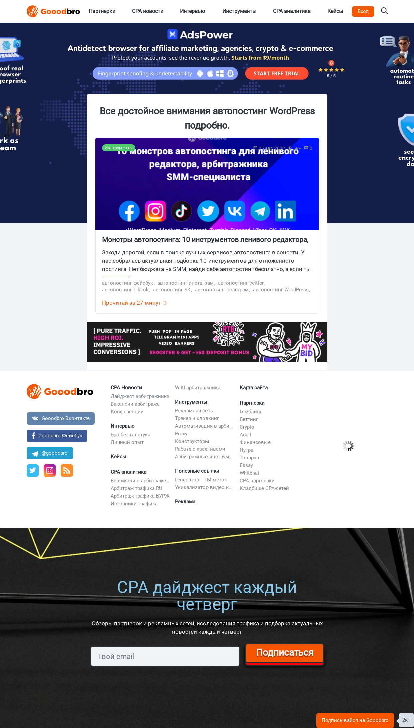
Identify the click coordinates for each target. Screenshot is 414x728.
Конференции (127, 412)
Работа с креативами (200, 449)
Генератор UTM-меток (201, 480)
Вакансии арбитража (135, 404)
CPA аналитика (128, 472)
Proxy (181, 434)
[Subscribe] (165, 656)
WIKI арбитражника (197, 388)
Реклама (185, 502)
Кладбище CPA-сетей (264, 488)
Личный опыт (127, 442)
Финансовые (255, 442)
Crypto (247, 427)
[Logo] (53, 11)
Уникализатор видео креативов (205, 487)
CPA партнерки (257, 481)
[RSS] (67, 470)
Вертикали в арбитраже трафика (140, 481)
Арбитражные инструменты (205, 457)
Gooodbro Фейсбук (57, 435)
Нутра (246, 450)
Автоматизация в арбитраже (205, 426)
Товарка (249, 458)
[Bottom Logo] (60, 391)
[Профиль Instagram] (50, 470)
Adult (245, 435)
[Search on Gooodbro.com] (384, 11)
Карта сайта (254, 388)
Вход (363, 11)
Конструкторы (192, 441)
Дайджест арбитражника (140, 396)
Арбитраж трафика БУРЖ (140, 496)
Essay (246, 465)
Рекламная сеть (194, 411)
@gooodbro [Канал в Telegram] (50, 453)
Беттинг (249, 419)
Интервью (122, 426)
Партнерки (252, 403)
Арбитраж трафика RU (136, 488)
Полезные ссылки (197, 471)
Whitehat (249, 473)
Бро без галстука (130, 435)
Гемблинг (251, 412)
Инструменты (191, 402)
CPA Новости (126, 388)
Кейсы (118, 457)
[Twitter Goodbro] (33, 470)
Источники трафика (134, 504)
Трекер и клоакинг (197, 418)
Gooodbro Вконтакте (61, 418)
